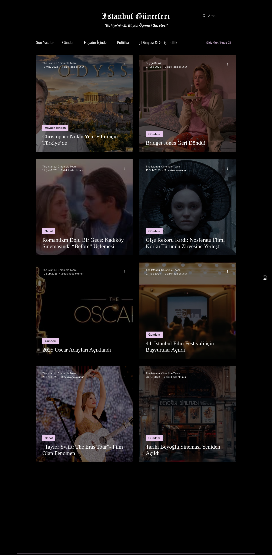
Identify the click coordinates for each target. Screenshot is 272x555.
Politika (123, 42)
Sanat (49, 231)
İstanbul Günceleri (136, 16)
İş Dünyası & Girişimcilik (157, 42)
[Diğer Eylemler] (125, 64)
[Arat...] (218, 16)
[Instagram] (265, 277)
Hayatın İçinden (96, 42)
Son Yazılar (45, 42)
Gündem (68, 42)
